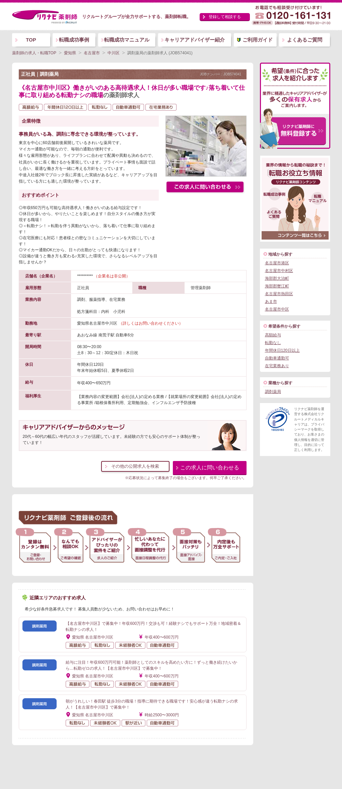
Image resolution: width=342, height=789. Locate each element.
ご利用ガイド (258, 40)
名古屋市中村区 (279, 270)
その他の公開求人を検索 (135, 466)
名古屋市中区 (277, 309)
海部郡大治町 (277, 278)
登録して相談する (225, 16)
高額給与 (273, 335)
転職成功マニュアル (126, 40)
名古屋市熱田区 (279, 293)
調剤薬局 (273, 391)
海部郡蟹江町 (277, 286)
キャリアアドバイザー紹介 (194, 40)
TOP (31, 40)
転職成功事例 (74, 40)
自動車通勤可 (277, 358)
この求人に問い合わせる (209, 467)
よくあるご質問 (304, 40)
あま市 (271, 301)
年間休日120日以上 (282, 350)
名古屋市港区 (277, 263)
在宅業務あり (277, 366)
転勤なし (273, 342)
